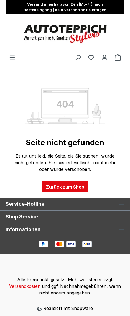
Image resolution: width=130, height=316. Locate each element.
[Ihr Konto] (104, 57)
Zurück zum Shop (65, 187)
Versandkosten (24, 286)
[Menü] (12, 57)
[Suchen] (78, 57)
